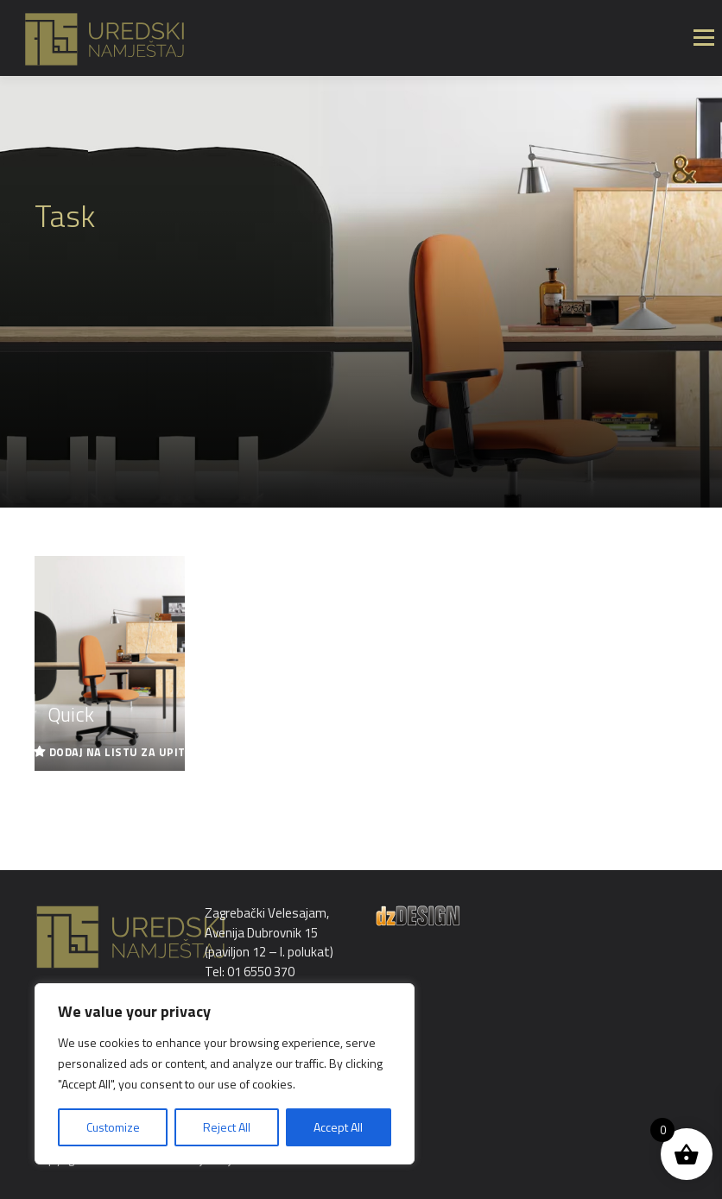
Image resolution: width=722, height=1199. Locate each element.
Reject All (226, 1127)
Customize (113, 1127)
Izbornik (703, 37)
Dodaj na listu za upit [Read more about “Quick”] (117, 752)
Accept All (338, 1127)
